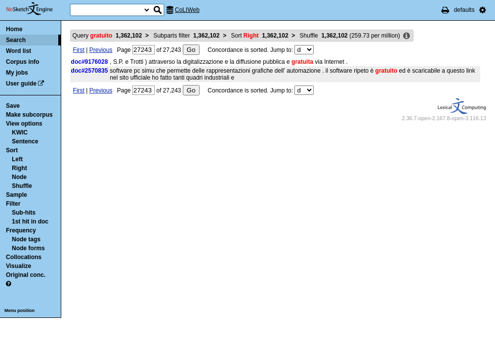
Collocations (23, 257)
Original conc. (25, 274)
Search (16, 40)
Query (107, 35)
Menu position (19, 310)
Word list (18, 50)
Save (13, 105)
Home (14, 29)
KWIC (20, 132)
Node (19, 177)
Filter (13, 203)
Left (17, 159)
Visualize (18, 266)
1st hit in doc (30, 221)
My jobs (17, 72)
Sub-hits (24, 212)
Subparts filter (186, 35)
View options (24, 123)
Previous (101, 49)
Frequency (21, 230)
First (78, 49)
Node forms (28, 248)
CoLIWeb (187, 9)
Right (19, 168)
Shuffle (22, 185)
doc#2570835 (89, 70)
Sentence (25, 141)
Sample (16, 194)
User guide (21, 83)
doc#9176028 (89, 61)
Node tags (26, 239)
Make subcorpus (29, 114)
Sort (12, 150)
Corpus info (22, 61)
